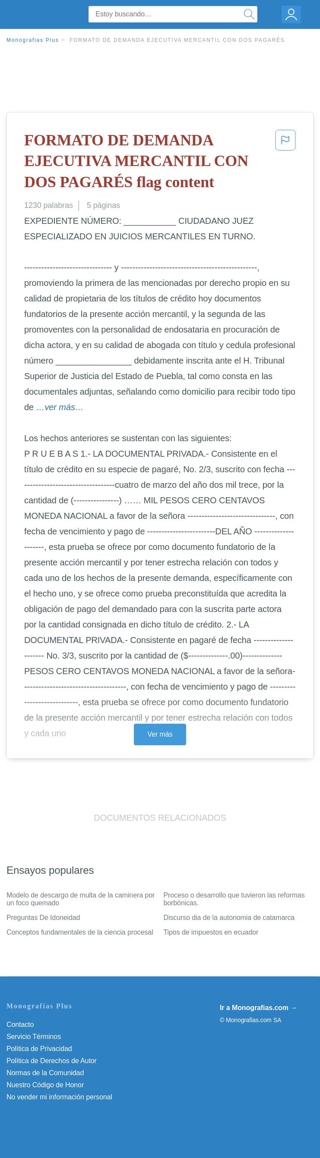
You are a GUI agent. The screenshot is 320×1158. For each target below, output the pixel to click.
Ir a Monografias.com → (258, 1007)
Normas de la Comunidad (45, 1072)
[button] (285, 163)
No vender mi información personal (59, 1097)
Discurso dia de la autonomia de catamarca (229, 917)
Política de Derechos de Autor (51, 1060)
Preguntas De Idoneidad (43, 917)
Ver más (160, 734)
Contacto (20, 1024)
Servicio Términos (33, 1036)
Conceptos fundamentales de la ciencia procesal (79, 932)
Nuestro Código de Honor (45, 1085)
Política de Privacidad (39, 1048)
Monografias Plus (32, 40)
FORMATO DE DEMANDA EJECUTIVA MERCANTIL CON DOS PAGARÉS (177, 40)
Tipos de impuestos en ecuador (211, 932)
